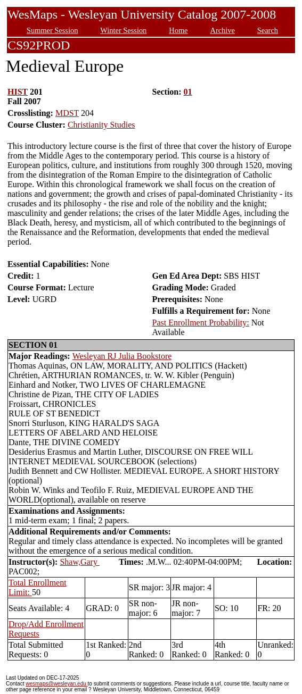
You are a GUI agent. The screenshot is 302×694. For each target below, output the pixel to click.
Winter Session (123, 30)
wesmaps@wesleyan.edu (56, 684)
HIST (17, 91)
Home (178, 30)
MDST (67, 113)
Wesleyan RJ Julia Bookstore (122, 356)
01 (188, 91)
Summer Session (52, 30)
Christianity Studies (101, 124)
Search (267, 30)
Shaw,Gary (80, 561)
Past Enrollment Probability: (200, 322)
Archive (222, 30)
